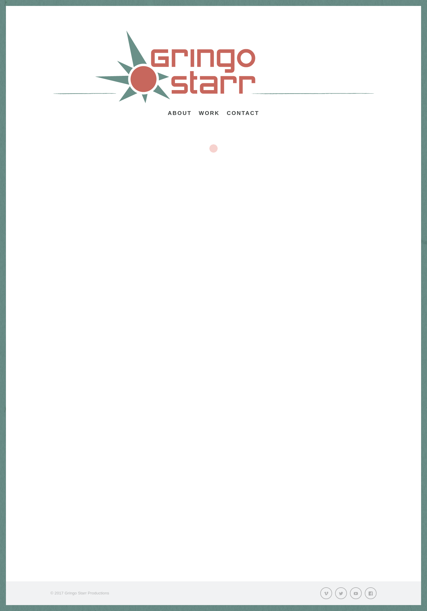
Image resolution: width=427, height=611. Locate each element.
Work (209, 113)
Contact (243, 113)
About (180, 113)
